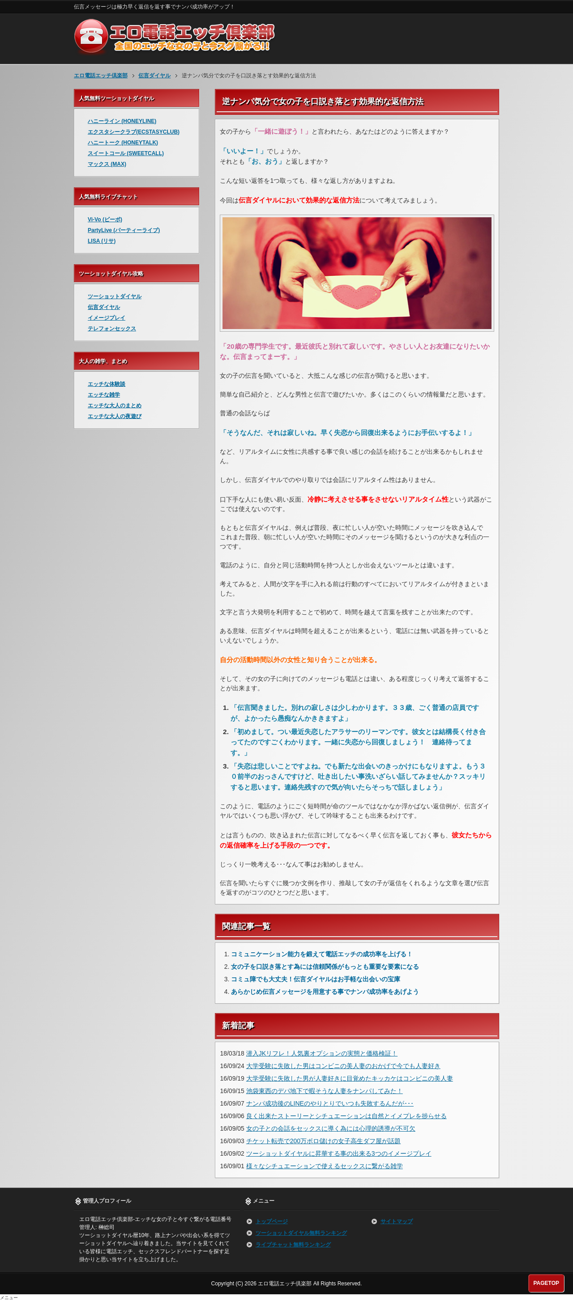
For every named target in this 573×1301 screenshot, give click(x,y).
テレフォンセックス (112, 328)
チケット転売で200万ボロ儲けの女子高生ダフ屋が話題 (323, 1141)
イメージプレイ (106, 318)
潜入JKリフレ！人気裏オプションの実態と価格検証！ (322, 1053)
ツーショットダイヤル (114, 296)
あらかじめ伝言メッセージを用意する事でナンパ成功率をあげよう (325, 991)
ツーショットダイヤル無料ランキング (301, 1233)
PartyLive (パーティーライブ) (124, 230)
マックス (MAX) (107, 164)
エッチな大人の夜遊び (114, 416)
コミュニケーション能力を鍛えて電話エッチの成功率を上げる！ (322, 954)
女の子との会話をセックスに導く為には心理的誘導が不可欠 (330, 1128)
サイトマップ (397, 1221)
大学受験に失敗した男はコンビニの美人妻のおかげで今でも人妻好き (343, 1065)
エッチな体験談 (106, 384)
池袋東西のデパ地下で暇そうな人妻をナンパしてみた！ (324, 1090)
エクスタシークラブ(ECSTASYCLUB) (134, 132)
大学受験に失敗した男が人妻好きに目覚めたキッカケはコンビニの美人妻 (349, 1078)
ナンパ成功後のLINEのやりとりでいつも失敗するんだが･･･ (330, 1103)
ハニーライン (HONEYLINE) (122, 121)
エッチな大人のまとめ (114, 405)
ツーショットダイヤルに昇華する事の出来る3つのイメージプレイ (339, 1153)
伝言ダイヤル (104, 307)
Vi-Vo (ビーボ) (105, 219)
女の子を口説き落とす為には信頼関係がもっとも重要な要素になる (325, 966)
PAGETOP (546, 1283)
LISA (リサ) (101, 241)
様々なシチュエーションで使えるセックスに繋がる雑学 (324, 1166)
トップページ (272, 1221)
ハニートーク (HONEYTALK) (123, 142)
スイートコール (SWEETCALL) (126, 153)
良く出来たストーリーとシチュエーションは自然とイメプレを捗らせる (346, 1115)
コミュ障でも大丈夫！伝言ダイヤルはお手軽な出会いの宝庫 (315, 979)
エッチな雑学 (104, 395)
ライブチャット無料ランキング (293, 1245)
